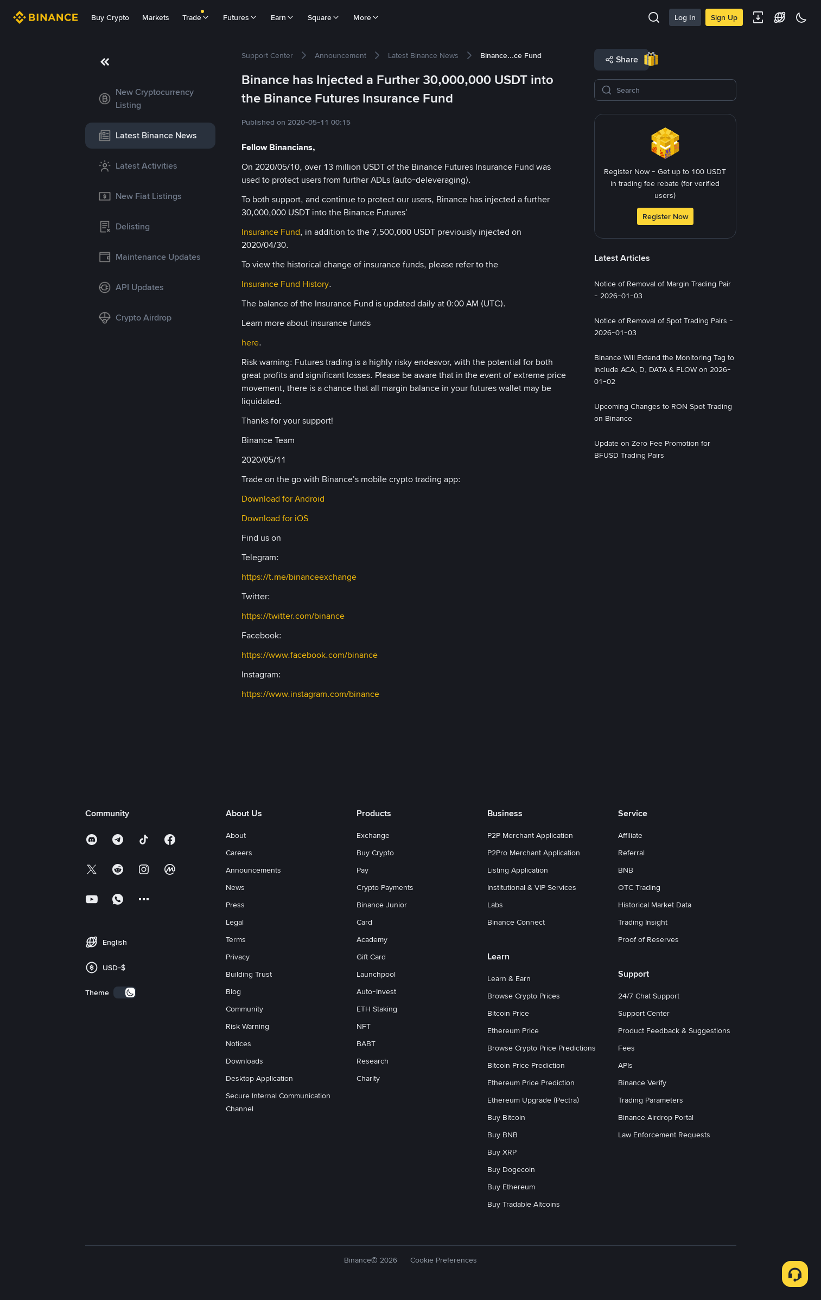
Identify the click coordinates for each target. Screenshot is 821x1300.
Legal (235, 922)
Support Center (644, 1013)
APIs (625, 1065)
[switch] (124, 992)
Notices (238, 1043)
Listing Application (517, 870)
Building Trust (249, 974)
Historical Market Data (654, 905)
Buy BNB (502, 1134)
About (236, 835)
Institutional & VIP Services (531, 887)
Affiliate (630, 835)
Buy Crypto (110, 17)
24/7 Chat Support (648, 996)
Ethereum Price (513, 1030)
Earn (283, 17)
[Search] (672, 90)
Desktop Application (259, 1078)
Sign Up (724, 17)
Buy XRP (502, 1152)
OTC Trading (639, 887)
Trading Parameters (650, 1100)
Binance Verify (642, 1082)
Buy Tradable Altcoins (523, 1204)
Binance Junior (382, 905)
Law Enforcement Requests (664, 1134)
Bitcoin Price (508, 1013)
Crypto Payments (385, 887)
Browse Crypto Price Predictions (541, 1048)
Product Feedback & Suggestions (674, 1030)
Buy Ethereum (511, 1187)
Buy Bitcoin (506, 1117)
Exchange (373, 835)
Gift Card (371, 957)
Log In (685, 17)
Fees (626, 1048)
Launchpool (376, 974)
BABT (366, 1043)
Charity (368, 1078)
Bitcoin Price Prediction (526, 1065)
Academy (372, 939)
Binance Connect (516, 922)
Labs (495, 905)
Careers (239, 852)
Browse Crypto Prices (523, 996)
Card (364, 922)
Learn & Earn (509, 978)
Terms (236, 939)
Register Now (665, 216)
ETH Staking (377, 1009)
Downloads (244, 1061)
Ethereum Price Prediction (531, 1082)
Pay (362, 870)
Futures (240, 17)
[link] (150, 98)
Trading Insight (642, 922)
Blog (233, 991)
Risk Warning (247, 1026)
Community (244, 1009)
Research (373, 1061)
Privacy (238, 957)
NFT (364, 1026)
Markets (155, 17)
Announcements (253, 870)
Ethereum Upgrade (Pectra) (533, 1100)
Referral (631, 852)
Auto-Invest (376, 991)
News (235, 887)
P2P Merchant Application (530, 835)
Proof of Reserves (648, 939)
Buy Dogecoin (511, 1169)
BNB (625, 870)
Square (324, 17)
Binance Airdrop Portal (655, 1117)
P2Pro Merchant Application (533, 852)
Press (235, 905)
